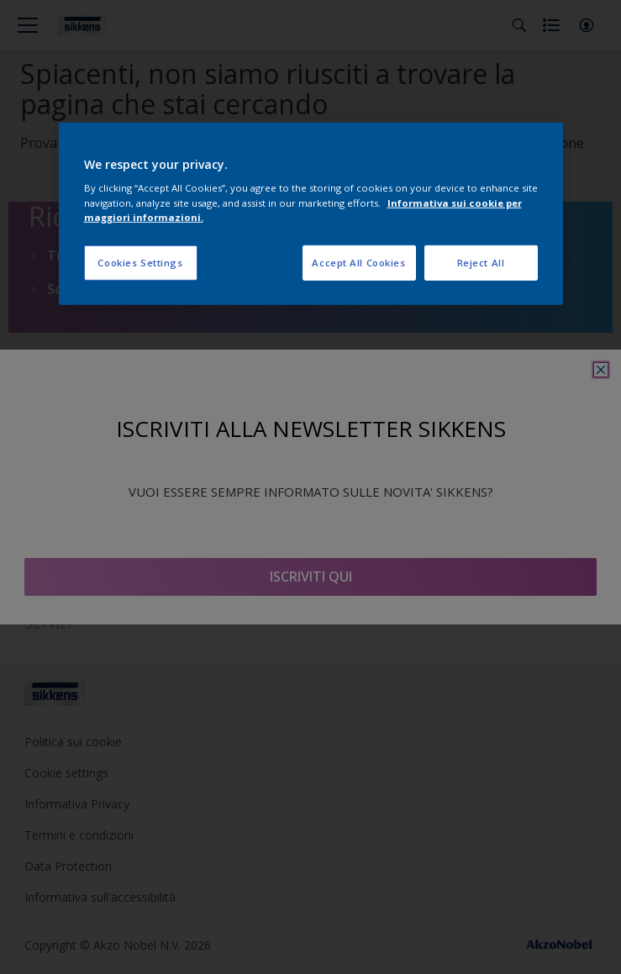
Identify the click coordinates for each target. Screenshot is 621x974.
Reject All (481, 261)
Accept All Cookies (358, 261)
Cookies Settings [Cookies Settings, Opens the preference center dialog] (139, 261)
